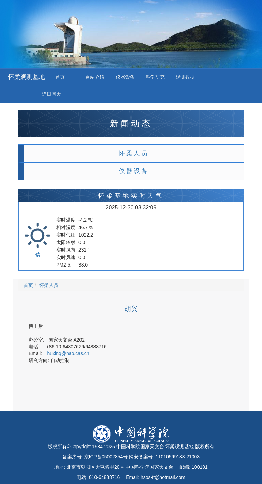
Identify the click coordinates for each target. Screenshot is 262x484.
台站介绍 (94, 77)
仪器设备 (125, 77)
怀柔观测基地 (26, 77)
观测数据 (185, 77)
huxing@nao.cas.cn (68, 353)
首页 (60, 77)
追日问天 (51, 94)
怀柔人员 (134, 153)
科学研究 (155, 77)
